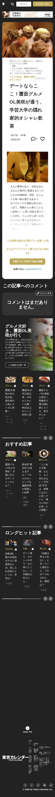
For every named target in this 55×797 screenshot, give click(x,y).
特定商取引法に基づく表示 (36, 768)
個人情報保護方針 (36, 750)
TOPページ (30, 742)
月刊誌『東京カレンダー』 (45, 747)
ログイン (24, 4)
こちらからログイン (32, 269)
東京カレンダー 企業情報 (30, 769)
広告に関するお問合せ (30, 759)
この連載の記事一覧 (17, 365)
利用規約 (36, 744)
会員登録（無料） (42, 4)
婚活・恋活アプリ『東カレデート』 (45, 753)
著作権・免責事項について (36, 759)
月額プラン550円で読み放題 (27, 261)
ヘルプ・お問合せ (30, 750)
